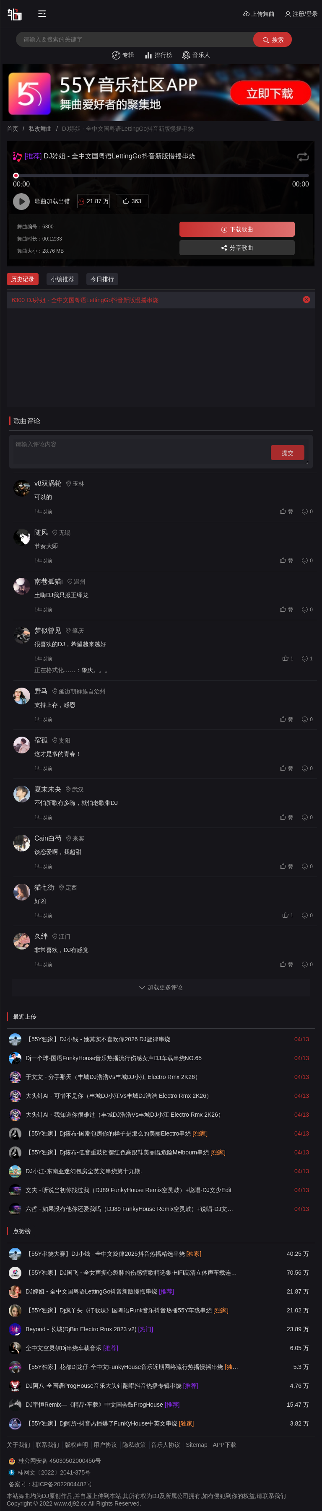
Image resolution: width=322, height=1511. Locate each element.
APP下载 (224, 1444)
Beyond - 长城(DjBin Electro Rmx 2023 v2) (89, 1329)
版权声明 (76, 1444)
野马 (41, 691)
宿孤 (41, 740)
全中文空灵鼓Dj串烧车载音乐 (72, 1348)
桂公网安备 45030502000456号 (59, 1460)
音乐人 (196, 55)
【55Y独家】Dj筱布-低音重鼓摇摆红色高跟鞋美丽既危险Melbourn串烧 (126, 1152)
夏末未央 (47, 789)
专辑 (123, 55)
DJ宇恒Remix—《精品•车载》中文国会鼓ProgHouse (102, 1404)
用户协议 (105, 1444)
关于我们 (18, 1444)
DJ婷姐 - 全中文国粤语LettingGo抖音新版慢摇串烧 (82, 300)
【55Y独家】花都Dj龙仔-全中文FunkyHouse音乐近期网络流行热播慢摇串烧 (132, 1367)
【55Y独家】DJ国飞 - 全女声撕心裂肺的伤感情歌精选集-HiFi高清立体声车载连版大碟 (132, 1272)
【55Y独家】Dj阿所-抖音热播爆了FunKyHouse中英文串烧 (110, 1423)
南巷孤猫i (48, 581)
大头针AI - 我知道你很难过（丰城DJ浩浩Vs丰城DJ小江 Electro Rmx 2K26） (125, 1114)
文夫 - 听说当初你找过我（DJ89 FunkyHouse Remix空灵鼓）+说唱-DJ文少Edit (128, 1190)
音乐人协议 (165, 1444)
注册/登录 (301, 14)
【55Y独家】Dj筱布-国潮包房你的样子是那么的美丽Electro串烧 (117, 1133)
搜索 (273, 40)
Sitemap (196, 1444)
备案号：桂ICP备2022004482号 (50, 1484)
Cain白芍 (48, 838)
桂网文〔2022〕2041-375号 (54, 1472)
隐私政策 (134, 1444)
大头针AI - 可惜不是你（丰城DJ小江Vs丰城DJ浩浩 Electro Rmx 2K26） (119, 1095)
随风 (41, 532)
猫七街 (44, 887)
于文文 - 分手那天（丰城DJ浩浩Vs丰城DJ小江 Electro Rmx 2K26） (113, 1077)
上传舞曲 (259, 14)
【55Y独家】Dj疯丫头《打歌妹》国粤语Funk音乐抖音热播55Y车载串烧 (127, 1310)
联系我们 (47, 1444)
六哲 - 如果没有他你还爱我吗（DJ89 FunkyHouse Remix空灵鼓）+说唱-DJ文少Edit (132, 1209)
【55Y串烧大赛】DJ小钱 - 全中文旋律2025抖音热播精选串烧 (113, 1253)
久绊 (41, 936)
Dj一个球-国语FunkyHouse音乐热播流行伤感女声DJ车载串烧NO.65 (114, 1058)
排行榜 (158, 55)
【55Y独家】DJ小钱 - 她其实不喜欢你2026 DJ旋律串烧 (98, 1039)
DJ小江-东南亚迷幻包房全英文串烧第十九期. (84, 1171)
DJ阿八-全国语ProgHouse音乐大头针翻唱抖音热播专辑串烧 (112, 1385)
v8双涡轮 (48, 483)
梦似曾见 (47, 630)
